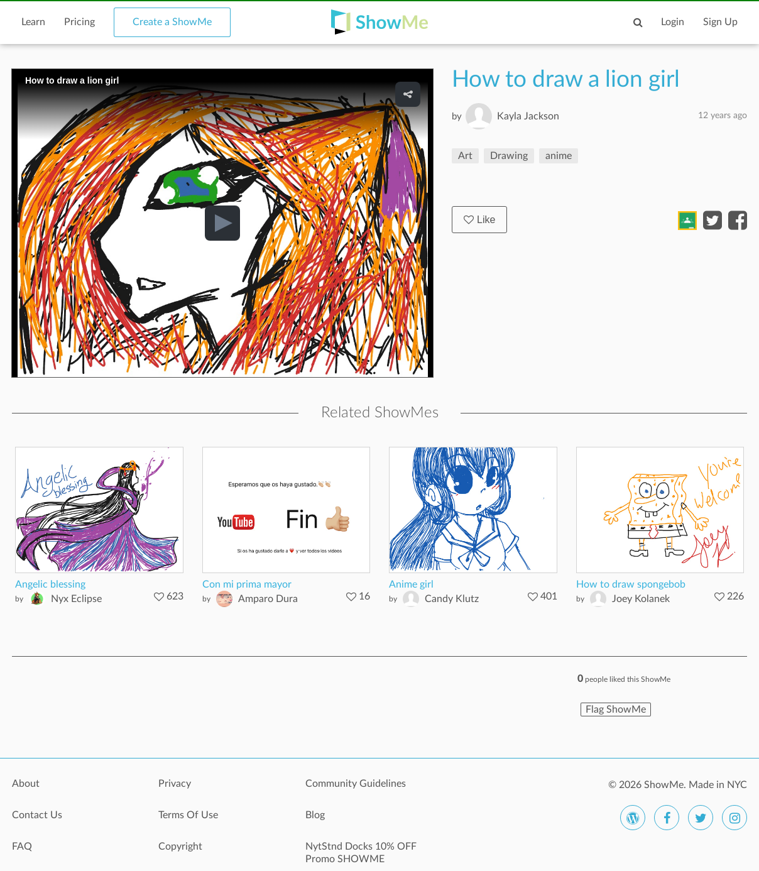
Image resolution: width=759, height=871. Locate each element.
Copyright (180, 846)
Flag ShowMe (616, 709)
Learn (33, 22)
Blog (315, 815)
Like (479, 219)
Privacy (174, 784)
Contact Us (37, 815)
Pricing (79, 22)
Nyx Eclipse (76, 599)
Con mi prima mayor (247, 584)
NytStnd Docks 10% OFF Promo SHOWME (361, 852)
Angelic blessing (50, 584)
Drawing (509, 156)
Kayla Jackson (528, 116)
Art (465, 156)
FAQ (22, 846)
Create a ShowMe (172, 22)
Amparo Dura (268, 599)
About (26, 784)
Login (672, 22)
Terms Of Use (188, 815)
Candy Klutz (452, 599)
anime (558, 156)
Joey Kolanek (641, 599)
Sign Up (720, 22)
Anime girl (411, 584)
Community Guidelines (355, 784)
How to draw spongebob (630, 584)
